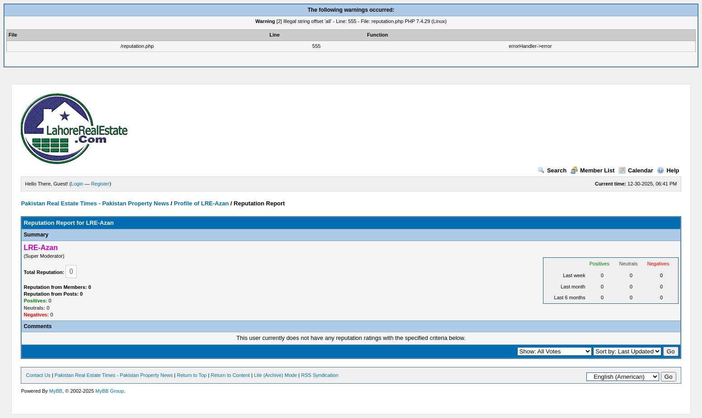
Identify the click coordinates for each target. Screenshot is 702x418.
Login (77, 183)
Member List (593, 170)
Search (552, 170)
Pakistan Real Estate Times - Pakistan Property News (95, 203)
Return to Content (230, 375)
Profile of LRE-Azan (201, 203)
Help (668, 170)
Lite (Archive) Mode (275, 375)
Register (100, 183)
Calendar (635, 170)
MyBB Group (109, 391)
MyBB (55, 391)
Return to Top (192, 375)
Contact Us (38, 375)
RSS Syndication (320, 375)
